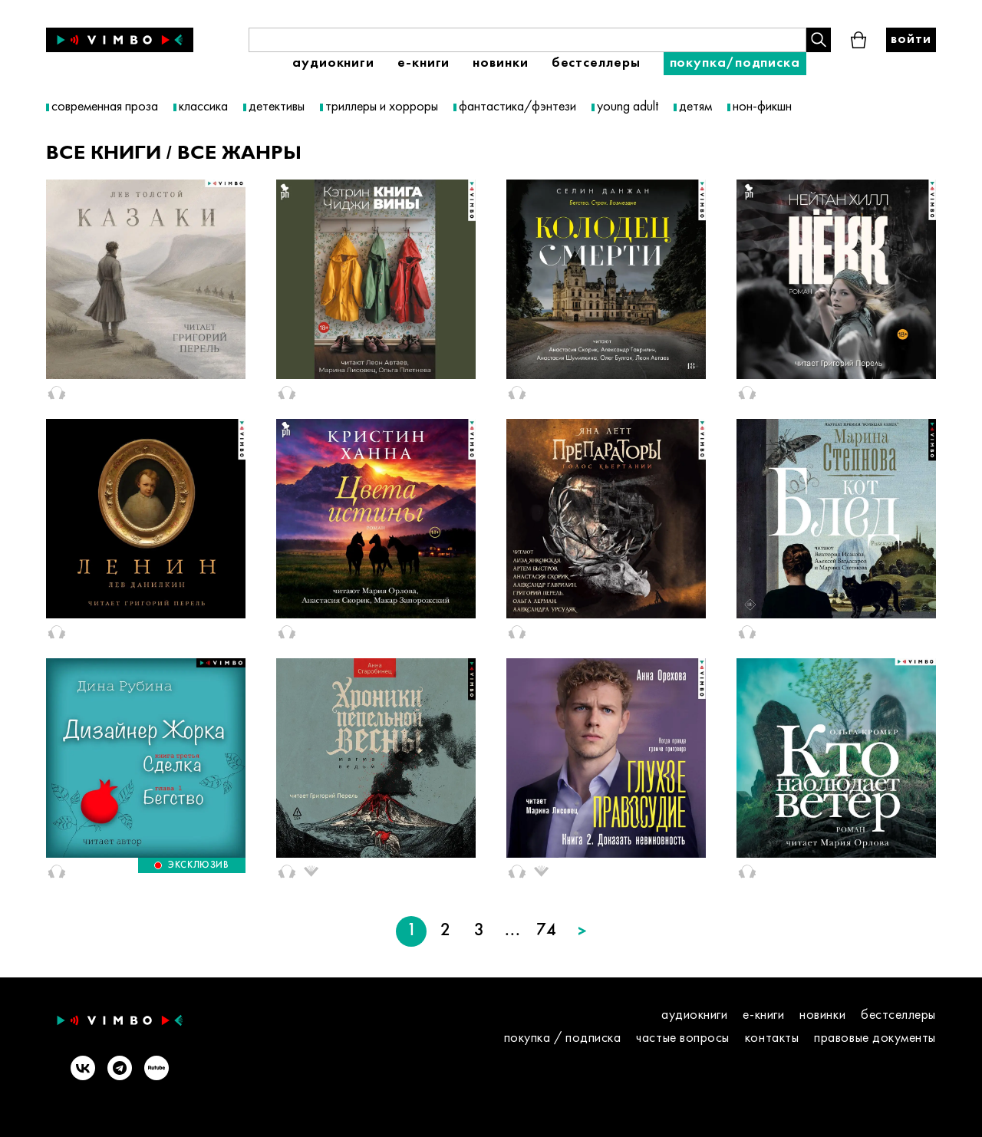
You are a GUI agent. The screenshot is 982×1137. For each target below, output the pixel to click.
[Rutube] (156, 1069)
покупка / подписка (562, 1038)
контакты (772, 1038)
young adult (627, 107)
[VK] (83, 1069)
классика (203, 107)
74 (546, 931)
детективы (277, 107)
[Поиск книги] (527, 40)
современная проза (104, 107)
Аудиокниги (333, 63)
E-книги (423, 63)
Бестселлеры (596, 63)
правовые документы (875, 1038)
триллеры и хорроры (381, 107)
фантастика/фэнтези (517, 107)
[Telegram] (119, 1069)
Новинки (500, 63)
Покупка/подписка (735, 63)
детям (695, 107)
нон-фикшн (762, 107)
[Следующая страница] (582, 931)
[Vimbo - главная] (119, 40)
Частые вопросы (683, 1038)
